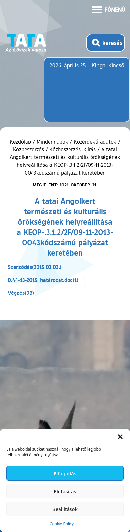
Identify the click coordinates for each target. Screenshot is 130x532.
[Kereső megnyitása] (105, 43)
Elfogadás (65, 473)
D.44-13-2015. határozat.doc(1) (43, 279)
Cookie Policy (62, 524)
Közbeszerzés (28, 149)
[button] (120, 436)
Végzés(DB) (21, 292)
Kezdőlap (21, 141)
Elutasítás (65, 491)
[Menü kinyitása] (108, 9)
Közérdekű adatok (95, 141)
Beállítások (65, 509)
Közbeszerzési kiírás (72, 149)
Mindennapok (52, 141)
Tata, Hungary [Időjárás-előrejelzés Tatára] (85, 93)
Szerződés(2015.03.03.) (34, 266)
